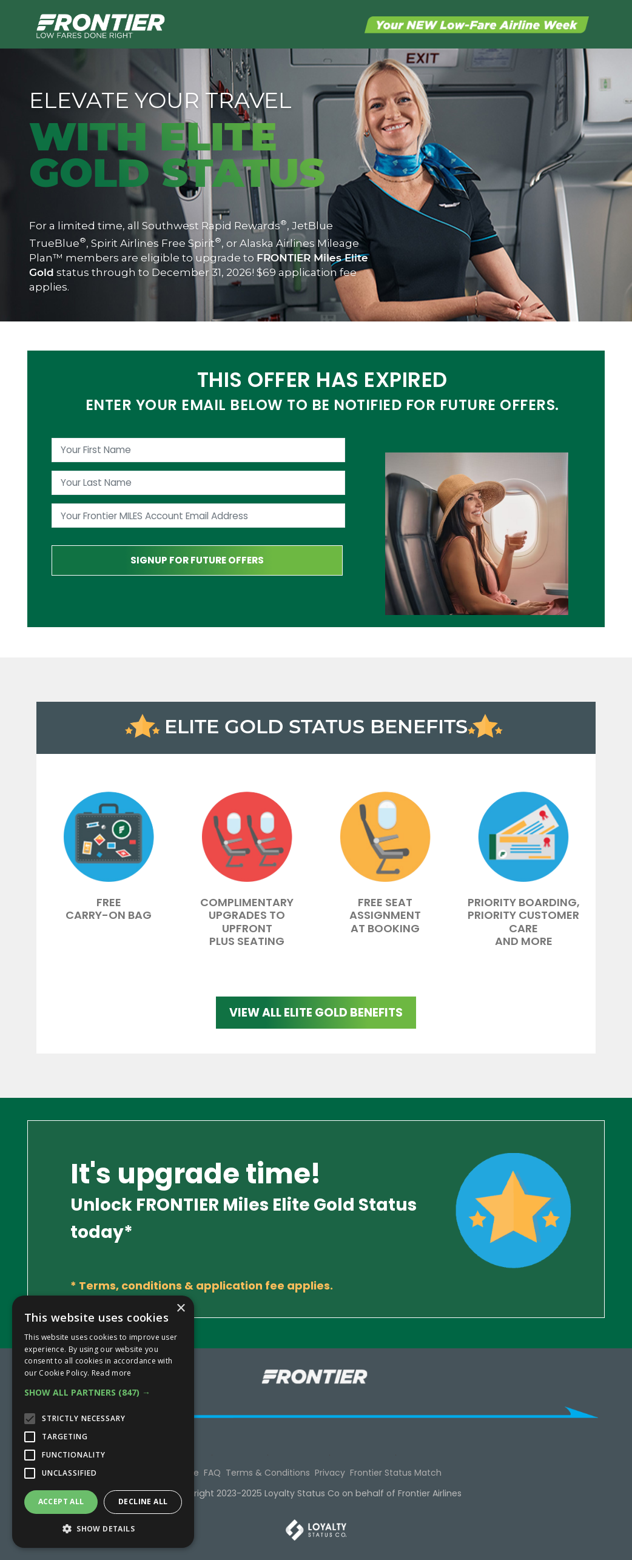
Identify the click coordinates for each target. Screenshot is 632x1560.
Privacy (330, 1473)
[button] (103, 1392)
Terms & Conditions (268, 1473)
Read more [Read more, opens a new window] (112, 1373)
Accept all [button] (61, 1501)
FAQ (212, 1473)
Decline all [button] (142, 1501)
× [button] (180, 1308)
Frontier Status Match (396, 1473)
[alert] (103, 1422)
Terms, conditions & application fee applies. (206, 1285)
